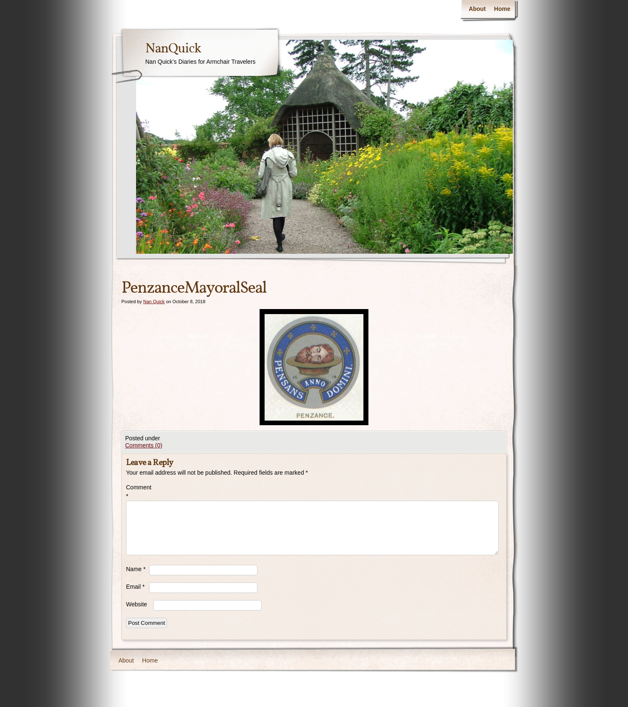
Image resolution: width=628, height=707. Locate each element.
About (477, 8)
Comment (137, 491)
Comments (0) (143, 445)
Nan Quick (154, 301)
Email (135, 586)
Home (502, 8)
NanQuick (173, 49)
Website (136, 604)
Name (136, 569)
